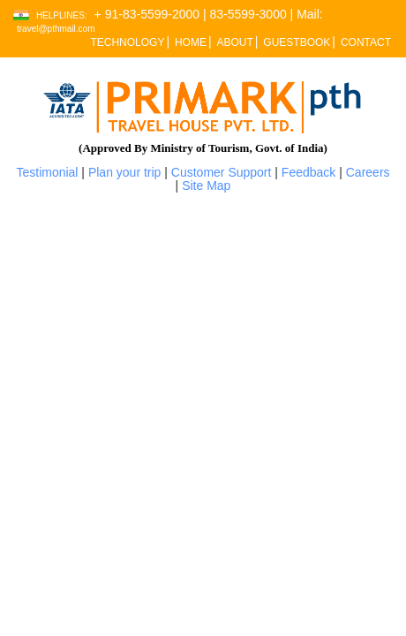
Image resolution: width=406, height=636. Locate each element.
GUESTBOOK (296, 42)
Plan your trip (124, 172)
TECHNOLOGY (127, 42)
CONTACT (366, 42)
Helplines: (61, 15)
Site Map (206, 185)
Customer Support (221, 172)
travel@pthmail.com (56, 29)
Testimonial (47, 172)
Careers (368, 172)
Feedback (308, 172)
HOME (191, 42)
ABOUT (234, 42)
